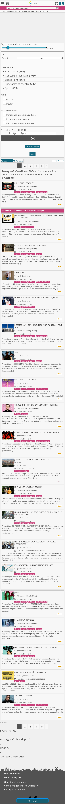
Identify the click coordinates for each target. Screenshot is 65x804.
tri (33, 161)
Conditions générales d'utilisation (21, 785)
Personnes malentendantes (20, 123)
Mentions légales (12, 777)
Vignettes (18, 161)
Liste (4, 161)
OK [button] (32, 138)
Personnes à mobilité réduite (21, 114)
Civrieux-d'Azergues (12, 756)
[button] (32, 147)
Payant (9, 103)
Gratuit (9, 99)
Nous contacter (12, 773)
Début (5, 58)
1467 (32, 801)
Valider (32, 154)
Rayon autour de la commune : (16, 44)
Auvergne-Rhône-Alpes (14, 171)
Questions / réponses (15, 781)
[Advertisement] (32, 27)
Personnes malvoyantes (18, 119)
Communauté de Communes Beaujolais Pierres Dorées (29, 173)
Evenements (7, 730)
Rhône (32, 171)
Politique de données (15, 789)
